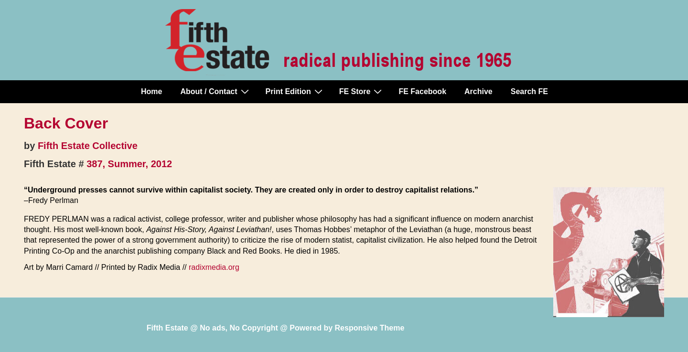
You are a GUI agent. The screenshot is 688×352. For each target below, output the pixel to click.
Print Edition (295, 91)
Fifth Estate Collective (88, 145)
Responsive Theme (370, 328)
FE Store (362, 91)
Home (151, 91)
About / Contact (215, 91)
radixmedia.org (214, 267)
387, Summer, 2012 (129, 164)
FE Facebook (422, 91)
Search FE (529, 91)
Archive (478, 91)
